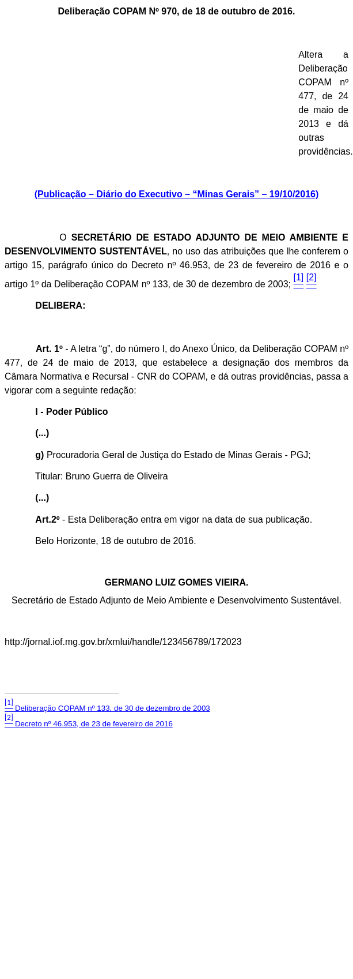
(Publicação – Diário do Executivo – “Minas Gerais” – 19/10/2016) (177, 194)
